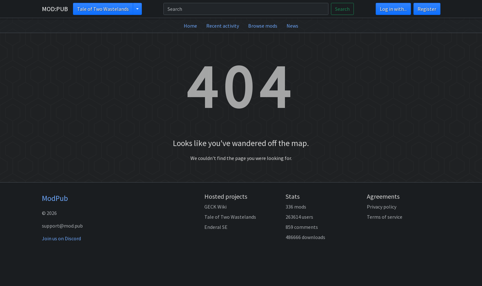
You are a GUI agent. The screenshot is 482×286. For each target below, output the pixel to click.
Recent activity (222, 26)
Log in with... (393, 9)
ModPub (55, 198)
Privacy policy (381, 206)
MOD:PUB (55, 9)
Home (190, 26)
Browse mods (262, 26)
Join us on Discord (61, 238)
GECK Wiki (215, 206)
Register (427, 9)
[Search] (245, 9)
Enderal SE (216, 227)
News (292, 26)
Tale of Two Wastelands (103, 9)
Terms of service (384, 217)
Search (342, 9)
